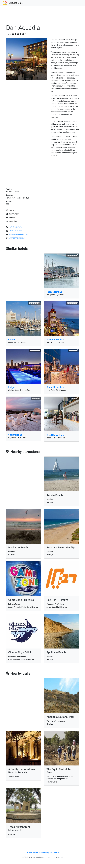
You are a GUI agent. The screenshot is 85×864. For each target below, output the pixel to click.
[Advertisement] (42, 16)
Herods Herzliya (54, 292)
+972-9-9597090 (15, 231)
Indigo (11, 387)
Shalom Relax (15, 434)
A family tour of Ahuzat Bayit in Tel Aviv (22, 771)
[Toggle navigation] (79, 3)
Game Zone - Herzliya (21, 599)
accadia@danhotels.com (18, 234)
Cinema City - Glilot (19, 652)
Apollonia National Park (60, 716)
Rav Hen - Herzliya (57, 599)
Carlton (11, 339)
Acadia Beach (54, 495)
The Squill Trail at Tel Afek (58, 771)
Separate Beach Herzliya (60, 547)
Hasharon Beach (18, 547)
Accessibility (44, 853)
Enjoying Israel (16, 3)
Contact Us (54, 853)
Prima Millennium (55, 387)
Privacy (29, 853)
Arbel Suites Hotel (55, 435)
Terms (35, 853)
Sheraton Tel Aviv (55, 339)
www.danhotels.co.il (16, 238)
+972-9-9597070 (15, 227)
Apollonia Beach (56, 652)
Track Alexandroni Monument (19, 828)
